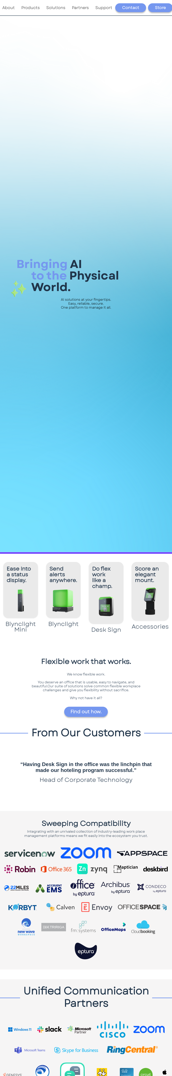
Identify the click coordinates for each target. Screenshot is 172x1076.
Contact (130, 8)
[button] (30, 8)
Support (103, 8)
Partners (80, 8)
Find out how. (86, 711)
